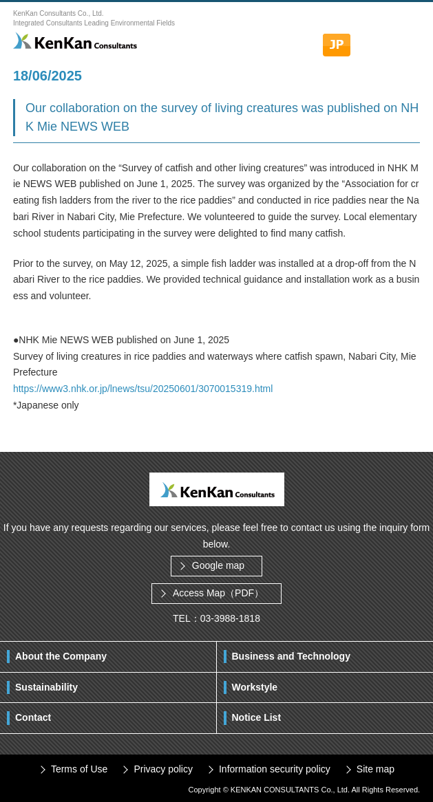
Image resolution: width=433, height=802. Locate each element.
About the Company (61, 656)
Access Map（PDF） (218, 592)
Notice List (257, 717)
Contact (33, 717)
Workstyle (255, 687)
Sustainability (46, 687)
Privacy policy (163, 768)
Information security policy (274, 768)
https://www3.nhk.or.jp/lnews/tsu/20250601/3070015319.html (143, 388)
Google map (218, 565)
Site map (375, 768)
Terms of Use (79, 768)
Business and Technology (291, 656)
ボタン (406, 37)
